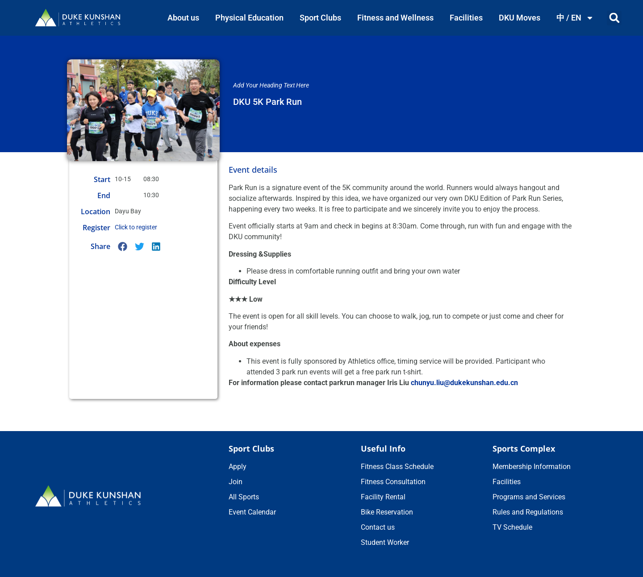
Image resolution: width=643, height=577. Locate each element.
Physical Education (249, 17)
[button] (614, 18)
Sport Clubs (320, 17)
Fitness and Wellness (395, 17)
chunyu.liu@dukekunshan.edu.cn (464, 382)
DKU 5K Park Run (267, 101)
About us (183, 17)
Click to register (136, 227)
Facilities (466, 17)
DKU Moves (519, 17)
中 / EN (575, 17)
